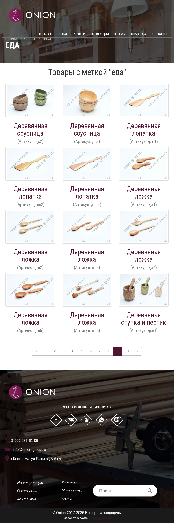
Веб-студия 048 (100, 518)
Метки (67, 499)
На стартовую (30, 483)
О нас (63, 36)
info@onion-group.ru (29, 450)
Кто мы (120, 36)
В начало (46, 36)
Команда (138, 36)
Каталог (69, 483)
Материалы (72, 491)
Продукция (100, 36)
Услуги (79, 36)
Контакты (159, 36)
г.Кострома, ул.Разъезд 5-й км (36, 459)
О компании (27, 491)
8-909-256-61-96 (24, 441)
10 (127, 351)
